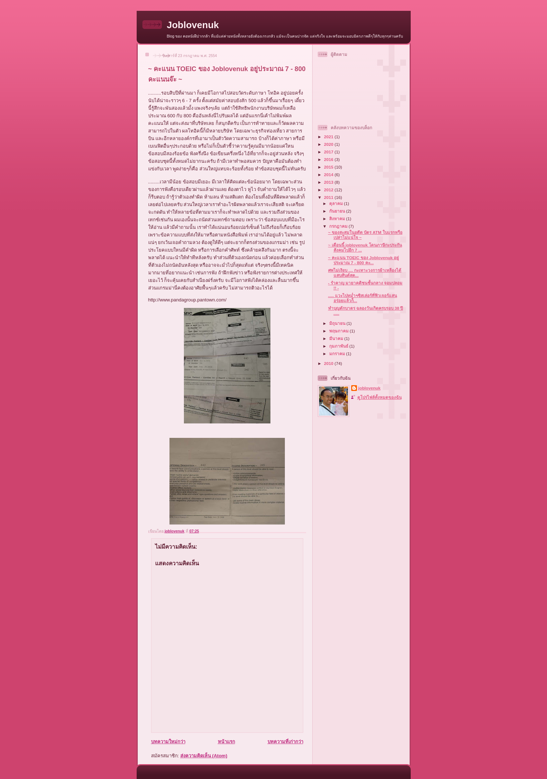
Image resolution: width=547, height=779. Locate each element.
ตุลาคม (336, 203)
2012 (329, 189)
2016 (329, 159)
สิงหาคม (337, 218)
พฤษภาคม (339, 330)
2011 (329, 197)
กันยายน (337, 211)
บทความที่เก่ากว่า (285, 741)
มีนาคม (336, 338)
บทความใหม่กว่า (168, 741)
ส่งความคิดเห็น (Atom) (204, 755)
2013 (329, 182)
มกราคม (337, 353)
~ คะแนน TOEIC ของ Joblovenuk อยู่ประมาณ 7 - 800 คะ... (363, 260)
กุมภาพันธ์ (339, 346)
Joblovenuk (193, 24)
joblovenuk (369, 388)
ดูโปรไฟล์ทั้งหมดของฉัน (379, 397)
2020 (329, 144)
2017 (329, 151)
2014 (329, 174)
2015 (329, 167)
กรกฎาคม (339, 226)
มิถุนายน (338, 323)
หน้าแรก (226, 741)
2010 (329, 363)
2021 (329, 136)
